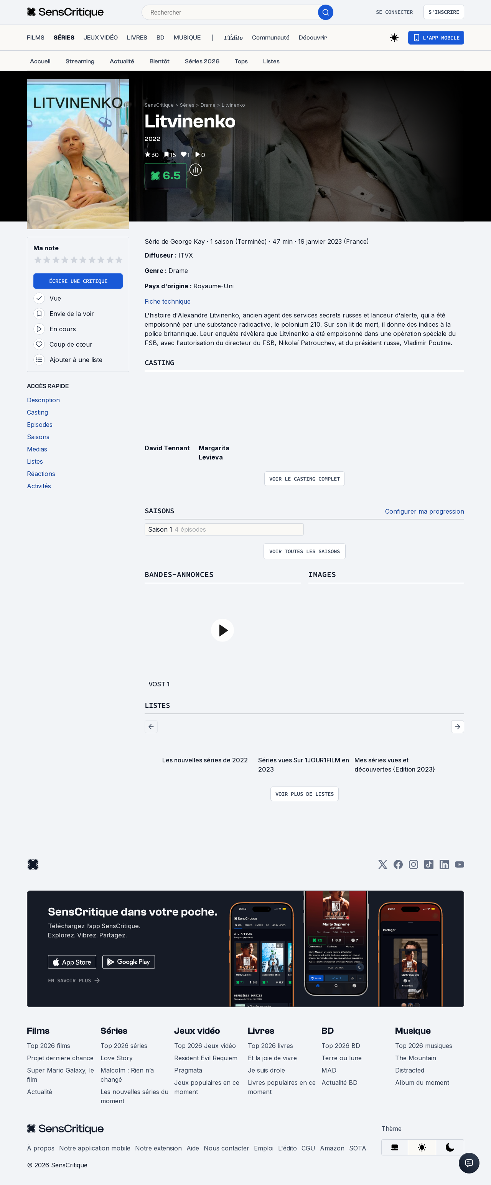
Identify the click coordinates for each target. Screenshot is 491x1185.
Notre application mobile (94, 1148)
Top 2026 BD (340, 1045)
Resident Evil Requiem (205, 1058)
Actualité (39, 1092)
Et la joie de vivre (272, 1058)
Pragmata (188, 1070)
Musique (413, 1031)
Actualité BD (339, 1082)
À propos (40, 1148)
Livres (261, 1031)
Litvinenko (233, 105)
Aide (192, 1148)
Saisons (161, 510)
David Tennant (167, 448)
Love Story (117, 1058)
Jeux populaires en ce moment (206, 1087)
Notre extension (158, 1148)
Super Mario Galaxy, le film (60, 1074)
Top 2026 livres (270, 1045)
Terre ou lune (341, 1058)
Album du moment (422, 1082)
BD (327, 1031)
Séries (187, 105)
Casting (161, 362)
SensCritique (159, 105)
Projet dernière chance (60, 1058)
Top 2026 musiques (423, 1045)
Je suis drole (266, 1070)
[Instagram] (413, 867)
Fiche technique (168, 301)
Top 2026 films (48, 1045)
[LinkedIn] (444, 867)
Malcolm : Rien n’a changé (127, 1074)
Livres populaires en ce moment (282, 1087)
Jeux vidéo (197, 1031)
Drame (208, 105)
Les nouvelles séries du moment (134, 1096)
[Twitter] (382, 867)
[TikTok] (428, 867)
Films (38, 1031)
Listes (158, 705)
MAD (328, 1070)
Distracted (409, 1070)
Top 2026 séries (124, 1045)
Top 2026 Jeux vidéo (205, 1045)
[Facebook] (398, 867)
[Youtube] (459, 867)
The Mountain (415, 1058)
